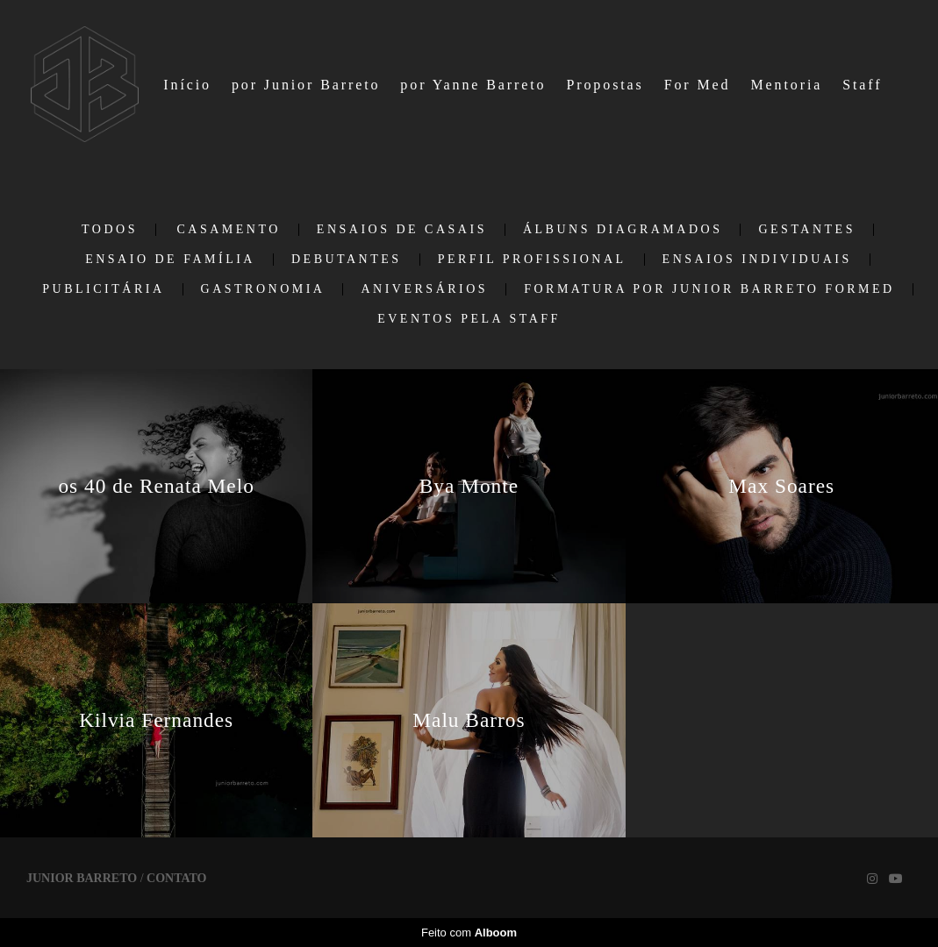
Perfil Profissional (532, 259)
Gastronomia (263, 289)
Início (187, 84)
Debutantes (346, 259)
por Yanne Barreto (473, 84)
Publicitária (103, 289)
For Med (697, 84)
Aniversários (424, 289)
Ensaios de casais (402, 230)
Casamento (228, 230)
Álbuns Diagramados (623, 230)
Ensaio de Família (170, 259)
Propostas (604, 84)
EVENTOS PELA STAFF (469, 319)
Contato (176, 878)
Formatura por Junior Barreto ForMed (709, 289)
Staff (862, 84)
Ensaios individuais (757, 259)
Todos (110, 230)
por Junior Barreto (306, 84)
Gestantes (807, 230)
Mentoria (786, 84)
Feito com (469, 932)
